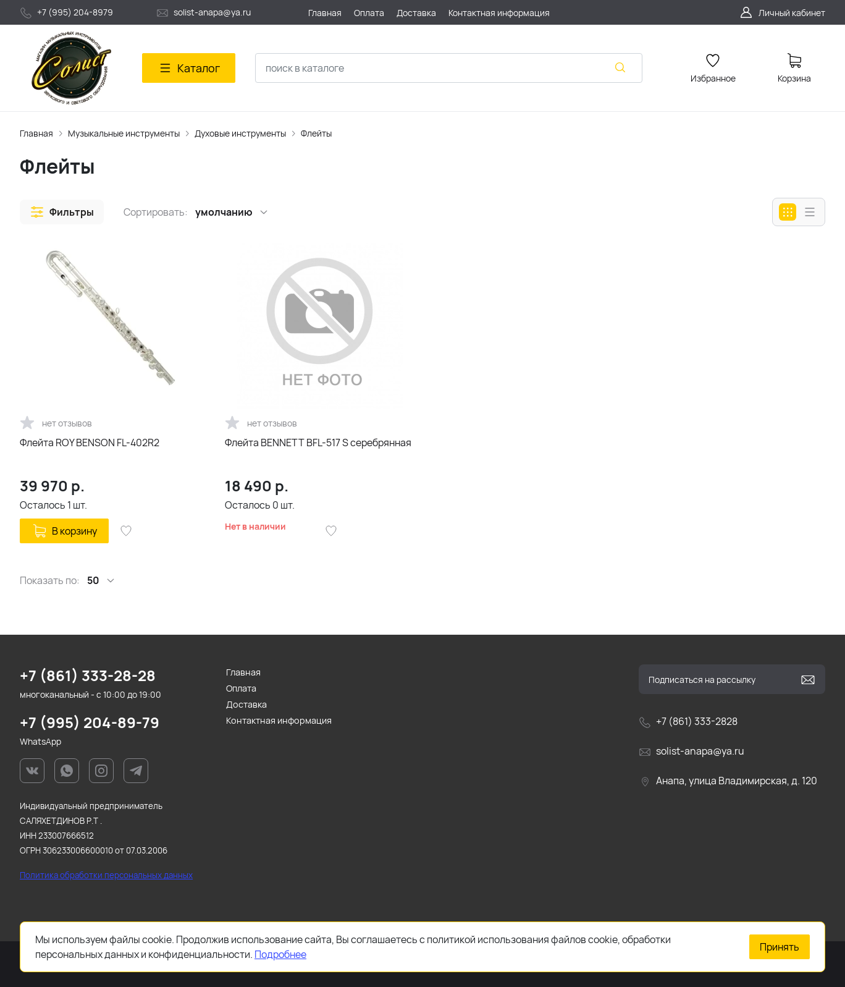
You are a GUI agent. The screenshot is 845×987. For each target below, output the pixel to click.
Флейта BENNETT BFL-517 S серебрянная (318, 442)
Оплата (241, 688)
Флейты (316, 133)
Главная (36, 133)
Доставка (246, 704)
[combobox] (448, 68)
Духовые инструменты (240, 133)
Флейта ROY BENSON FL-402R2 (89, 442)
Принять (779, 947)
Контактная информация (279, 720)
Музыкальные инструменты (124, 133)
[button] (62, 212)
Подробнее (280, 954)
